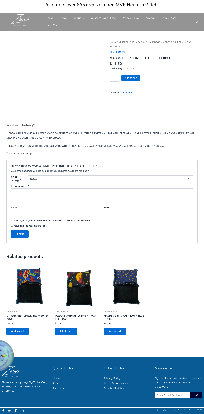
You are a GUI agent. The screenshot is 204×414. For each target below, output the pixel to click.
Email (107, 207)
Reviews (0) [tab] (28, 125)
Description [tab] (12, 125)
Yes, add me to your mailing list (28, 226)
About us (79, 17)
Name (14, 207)
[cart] (196, 21)
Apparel (150, 17)
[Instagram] (22, 410)
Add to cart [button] (17, 331)
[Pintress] (16, 410)
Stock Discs (169, 17)
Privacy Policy (130, 17)
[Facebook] (3, 410)
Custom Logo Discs (103, 17)
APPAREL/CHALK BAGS (131, 42)
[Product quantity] (114, 78)
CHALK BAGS (153, 42)
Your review (20, 186)
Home (50, 17)
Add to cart (131, 77)
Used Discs (53, 25)
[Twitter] (9, 410)
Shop (63, 17)
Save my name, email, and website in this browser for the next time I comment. (53, 220)
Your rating (16, 178)
